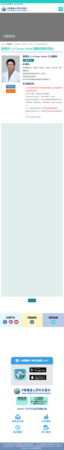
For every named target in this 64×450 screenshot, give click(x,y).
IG (11, 322)
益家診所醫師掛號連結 (33, 117)
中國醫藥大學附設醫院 (32, 391)
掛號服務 (17, 44)
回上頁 (32, 300)
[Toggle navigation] (61, 9)
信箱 (53, 322)
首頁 (2, 44)
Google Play (38, 369)
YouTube (16, 322)
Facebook (5, 322)
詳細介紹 (11, 91)
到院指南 (32, 322)
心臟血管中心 (28, 60)
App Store (38, 377)
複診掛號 (11, 86)
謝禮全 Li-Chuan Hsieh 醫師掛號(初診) (35, 44)
